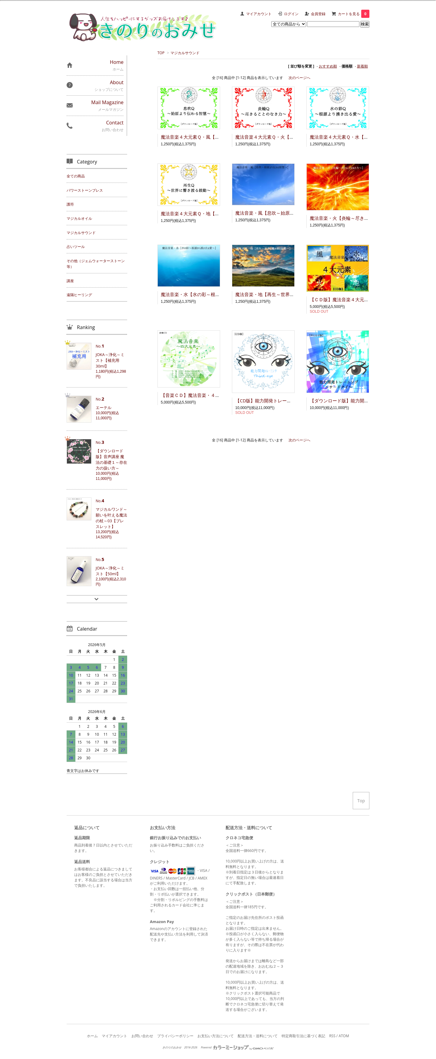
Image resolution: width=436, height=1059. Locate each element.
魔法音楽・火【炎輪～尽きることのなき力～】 (357, 218)
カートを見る (353, 13)
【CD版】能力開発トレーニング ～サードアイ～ (286, 401)
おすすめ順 (328, 66)
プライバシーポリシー (175, 1035)
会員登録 (318, 13)
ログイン (291, 13)
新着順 (362, 66)
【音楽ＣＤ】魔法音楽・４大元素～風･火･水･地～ (212, 395)
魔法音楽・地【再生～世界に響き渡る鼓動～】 (283, 294)
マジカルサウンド (185, 52)
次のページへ (299, 77)
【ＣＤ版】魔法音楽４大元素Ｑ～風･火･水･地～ (359, 299)
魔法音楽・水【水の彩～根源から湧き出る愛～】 (211, 294)
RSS (332, 1035)
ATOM (344, 1035)
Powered (237, 1047)
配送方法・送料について (258, 1035)
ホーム (92, 1035)
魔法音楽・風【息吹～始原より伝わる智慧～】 (283, 213)
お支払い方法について (215, 1035)
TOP (160, 52)
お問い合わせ (142, 1035)
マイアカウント (259, 13)
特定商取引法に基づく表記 (303, 1035)
